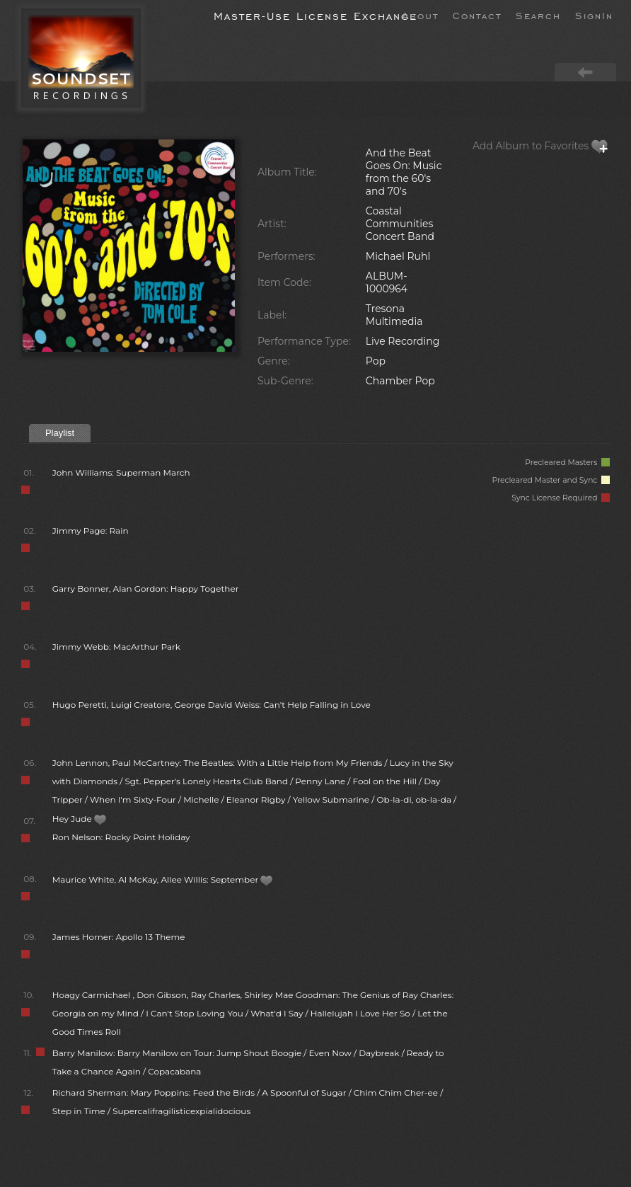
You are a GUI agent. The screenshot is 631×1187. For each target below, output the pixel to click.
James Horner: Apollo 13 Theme (118, 936)
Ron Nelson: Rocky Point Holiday (121, 837)
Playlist (59, 433)
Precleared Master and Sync (551, 480)
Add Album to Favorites (540, 145)
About (420, 15)
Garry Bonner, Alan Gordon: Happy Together (145, 588)
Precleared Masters (567, 462)
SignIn (594, 15)
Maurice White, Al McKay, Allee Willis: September (163, 879)
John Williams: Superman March (121, 472)
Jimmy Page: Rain (90, 530)
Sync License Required (560, 498)
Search (538, 15)
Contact (477, 15)
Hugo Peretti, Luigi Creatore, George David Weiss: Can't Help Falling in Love (211, 704)
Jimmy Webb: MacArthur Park (116, 646)
